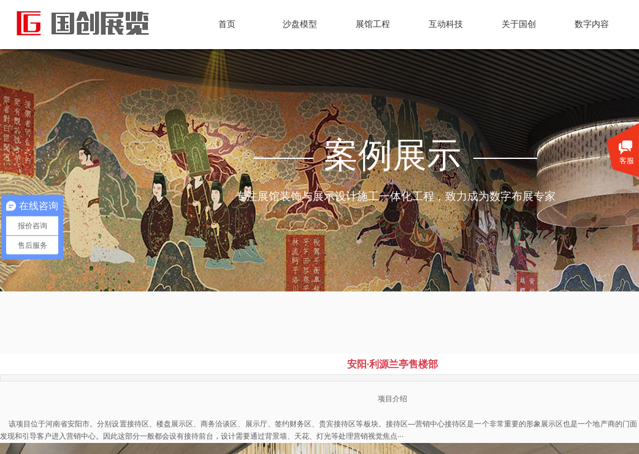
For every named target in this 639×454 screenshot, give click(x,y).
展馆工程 (373, 24)
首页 (226, 24)
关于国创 (519, 24)
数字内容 (592, 24)
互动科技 (446, 24)
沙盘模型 (300, 24)
